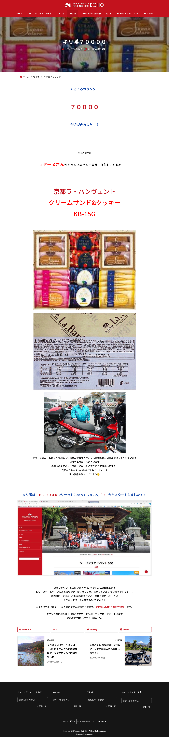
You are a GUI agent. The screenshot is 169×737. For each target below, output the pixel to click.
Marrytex (90, 733)
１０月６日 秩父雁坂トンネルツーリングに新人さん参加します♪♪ (105, 649)
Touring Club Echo (81, 729)
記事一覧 (42, 706)
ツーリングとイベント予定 (39, 13)
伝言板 (73, 13)
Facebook (148, 13)
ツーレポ (61, 13)
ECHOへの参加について (128, 13)
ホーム (19, 13)
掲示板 (109, 13)
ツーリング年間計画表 (91, 13)
